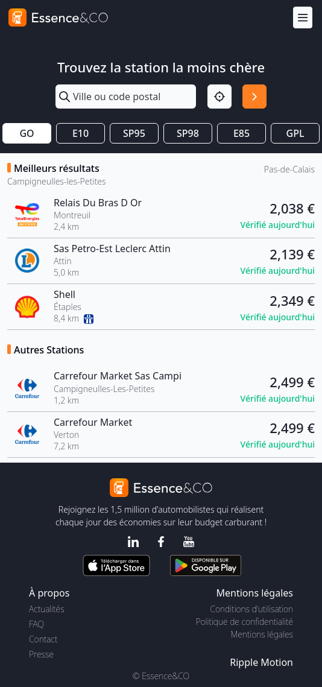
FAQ (36, 624)
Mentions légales (262, 634)
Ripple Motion (261, 662)
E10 (80, 133)
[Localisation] (219, 96)
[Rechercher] (254, 96)
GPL (295, 133)
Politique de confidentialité (244, 621)
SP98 (188, 133)
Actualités (47, 609)
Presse (41, 654)
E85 (241, 133)
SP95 (134, 133)
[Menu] (302, 18)
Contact (43, 639)
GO (26, 133)
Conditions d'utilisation (251, 609)
